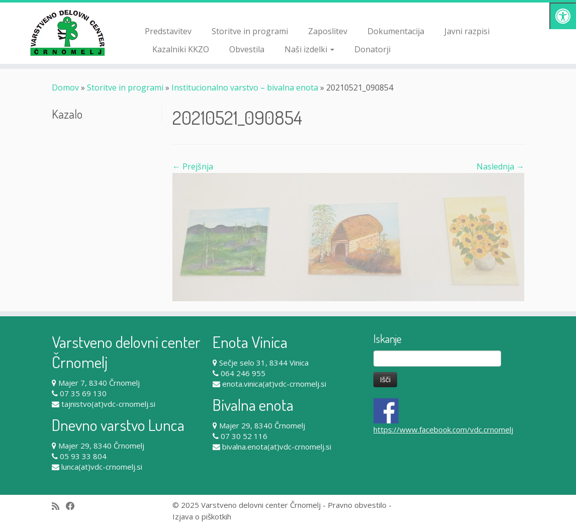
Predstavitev (168, 31)
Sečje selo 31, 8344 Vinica (264, 363)
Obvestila (246, 49)
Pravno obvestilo (357, 505)
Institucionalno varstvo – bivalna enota (244, 87)
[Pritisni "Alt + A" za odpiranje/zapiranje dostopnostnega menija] (562, 16)
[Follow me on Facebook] (73, 506)
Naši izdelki (309, 49)
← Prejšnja (192, 166)
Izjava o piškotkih (201, 516)
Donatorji (372, 49)
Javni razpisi (467, 31)
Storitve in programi (250, 31)
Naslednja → (500, 166)
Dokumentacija (395, 31)
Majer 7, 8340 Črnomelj (99, 383)
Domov (65, 87)
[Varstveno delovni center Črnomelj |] (67, 33)
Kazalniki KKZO (180, 49)
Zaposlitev (327, 31)
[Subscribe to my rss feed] (59, 506)
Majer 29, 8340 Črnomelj (101, 445)
